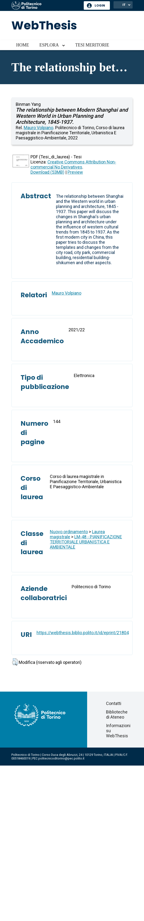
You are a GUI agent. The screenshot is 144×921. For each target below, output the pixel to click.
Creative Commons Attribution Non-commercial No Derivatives (73, 164)
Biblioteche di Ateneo (117, 714)
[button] (15, 662)
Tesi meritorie (92, 45)
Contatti (113, 703)
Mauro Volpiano (38, 127)
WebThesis (44, 25)
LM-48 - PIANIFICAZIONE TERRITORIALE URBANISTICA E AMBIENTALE (86, 542)
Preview (75, 172)
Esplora (49, 45)
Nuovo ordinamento (69, 531)
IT (124, 5)
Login (100, 5)
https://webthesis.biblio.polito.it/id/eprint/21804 (83, 632)
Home (22, 45)
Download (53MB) (47, 172)
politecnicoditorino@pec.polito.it (61, 758)
